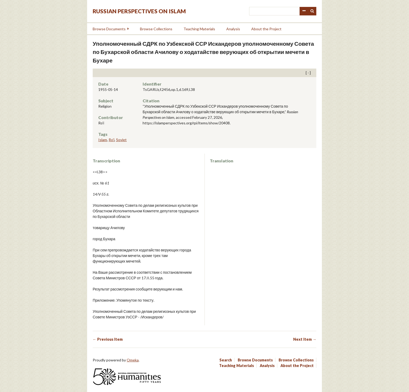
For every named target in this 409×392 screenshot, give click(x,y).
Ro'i (111, 139)
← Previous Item (108, 339)
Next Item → (304, 339)
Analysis (233, 29)
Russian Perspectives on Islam (139, 11)
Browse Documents (109, 29)
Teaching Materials (199, 29)
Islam (102, 139)
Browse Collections (156, 29)
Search (312, 11)
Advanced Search (304, 11)
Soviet (121, 139)
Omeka (133, 360)
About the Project (266, 29)
